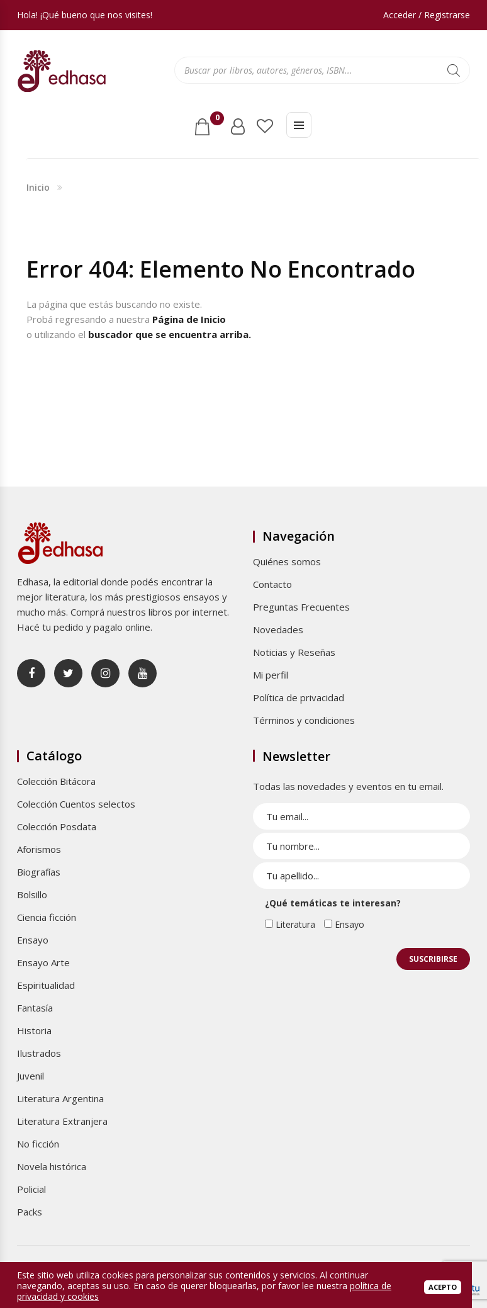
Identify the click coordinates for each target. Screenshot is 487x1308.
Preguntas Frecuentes (301, 606)
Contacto (272, 584)
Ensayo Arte (43, 962)
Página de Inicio (189, 319)
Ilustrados (39, 1053)
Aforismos (39, 849)
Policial (31, 1189)
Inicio (38, 187)
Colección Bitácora (56, 781)
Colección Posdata (56, 826)
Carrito (214, 121)
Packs (29, 1211)
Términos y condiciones (304, 720)
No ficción (38, 1143)
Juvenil (30, 1075)
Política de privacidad (298, 697)
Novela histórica (51, 1166)
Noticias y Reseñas (294, 652)
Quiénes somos (287, 561)
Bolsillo (32, 894)
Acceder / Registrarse (426, 15)
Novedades (278, 629)
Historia (34, 1030)
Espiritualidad (46, 985)
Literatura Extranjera (62, 1121)
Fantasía (35, 1007)
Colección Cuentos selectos (76, 804)
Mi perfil (270, 674)
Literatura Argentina (60, 1098)
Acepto (442, 1287)
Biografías (38, 871)
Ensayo (32, 939)
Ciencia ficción (46, 917)
